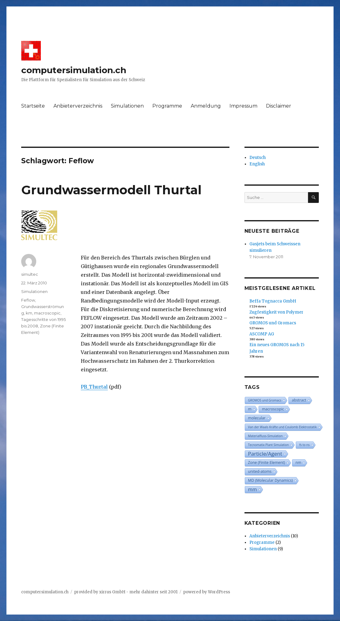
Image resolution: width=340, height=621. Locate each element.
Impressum (243, 106)
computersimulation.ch (73, 70)
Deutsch (257, 157)
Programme (167, 106)
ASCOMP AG (261, 334)
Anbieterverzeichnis (77, 106)
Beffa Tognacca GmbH (272, 301)
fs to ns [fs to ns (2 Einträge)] (304, 445)
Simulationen (127, 106)
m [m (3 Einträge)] (250, 409)
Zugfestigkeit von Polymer (276, 312)
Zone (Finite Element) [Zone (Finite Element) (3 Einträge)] (266, 462)
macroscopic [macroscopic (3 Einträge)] (273, 409)
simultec (29, 274)
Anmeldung (206, 106)
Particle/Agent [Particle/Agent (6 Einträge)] (265, 453)
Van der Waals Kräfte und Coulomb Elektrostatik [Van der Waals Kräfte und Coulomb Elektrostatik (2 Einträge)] (282, 427)
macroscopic (47, 312)
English (257, 164)
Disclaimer (278, 106)
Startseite (33, 106)
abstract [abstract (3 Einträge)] (299, 400)
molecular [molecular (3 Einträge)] (257, 418)
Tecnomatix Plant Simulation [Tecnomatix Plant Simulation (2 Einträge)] (268, 445)
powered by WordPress (206, 592)
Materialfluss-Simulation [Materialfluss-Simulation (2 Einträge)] (265, 436)
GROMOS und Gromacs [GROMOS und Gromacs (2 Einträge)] (265, 400)
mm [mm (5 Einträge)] (252, 489)
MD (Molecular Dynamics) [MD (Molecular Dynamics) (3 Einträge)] (270, 480)
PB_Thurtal (94, 387)
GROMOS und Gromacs (272, 323)
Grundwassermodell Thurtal (111, 189)
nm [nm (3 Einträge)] (298, 462)
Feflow (28, 300)
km (29, 312)
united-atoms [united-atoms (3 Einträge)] (260, 471)
